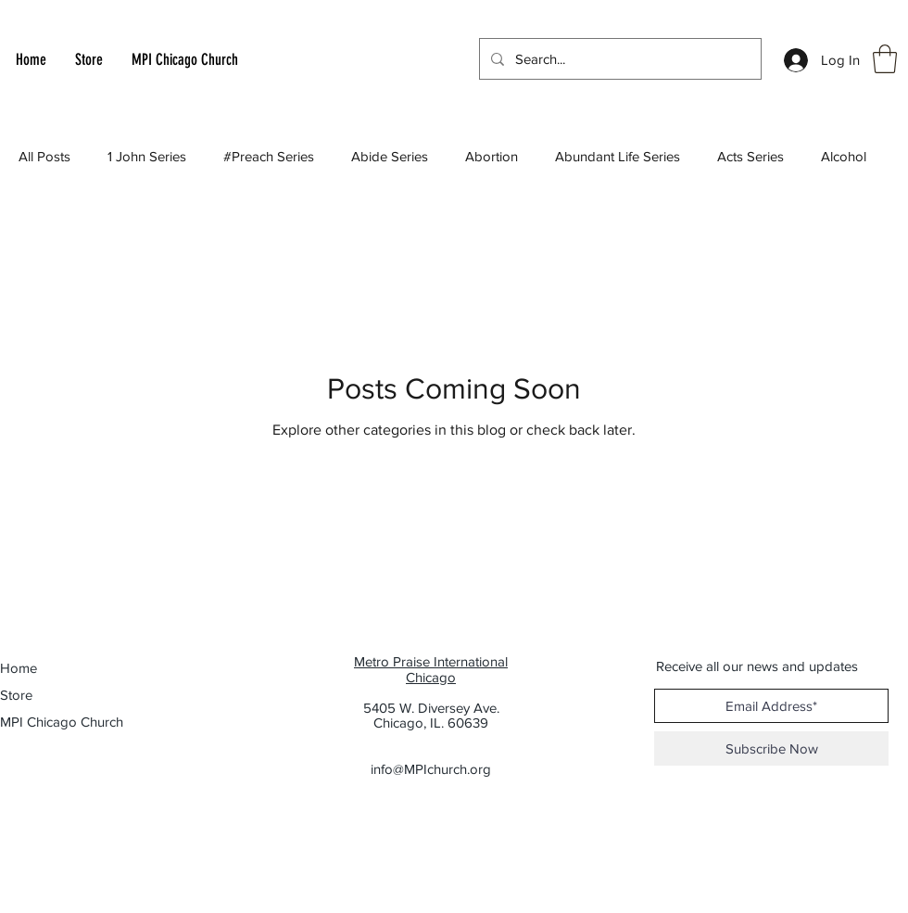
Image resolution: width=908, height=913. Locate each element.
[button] (885, 58)
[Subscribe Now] (771, 748)
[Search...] (618, 59)
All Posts (44, 156)
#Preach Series (268, 156)
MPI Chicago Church (52, 721)
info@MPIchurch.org (431, 769)
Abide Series (389, 156)
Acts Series (750, 156)
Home (18, 668)
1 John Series (146, 156)
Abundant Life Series (617, 156)
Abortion (491, 156)
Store (16, 695)
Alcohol (843, 156)
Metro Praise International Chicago (431, 669)
